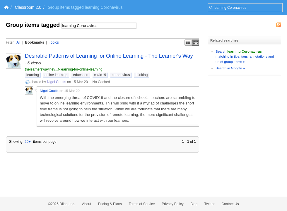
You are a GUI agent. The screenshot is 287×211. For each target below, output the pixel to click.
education (80, 75)
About (86, 204)
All (18, 42)
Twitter (209, 204)
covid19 (100, 75)
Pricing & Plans (110, 204)
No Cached (101, 82)
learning (32, 75)
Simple (188, 43)
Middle (195, 43)
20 (28, 142)
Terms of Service (142, 204)
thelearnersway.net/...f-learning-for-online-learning (63, 69)
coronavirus (121, 75)
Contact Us (230, 204)
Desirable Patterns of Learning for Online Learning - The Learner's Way (109, 56)
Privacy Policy (173, 204)
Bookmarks (34, 42)
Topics (54, 42)
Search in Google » (230, 68)
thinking (142, 75)
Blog (193, 204)
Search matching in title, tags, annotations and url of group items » (245, 56)
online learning (56, 75)
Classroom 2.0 (28, 7)
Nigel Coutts (56, 82)
